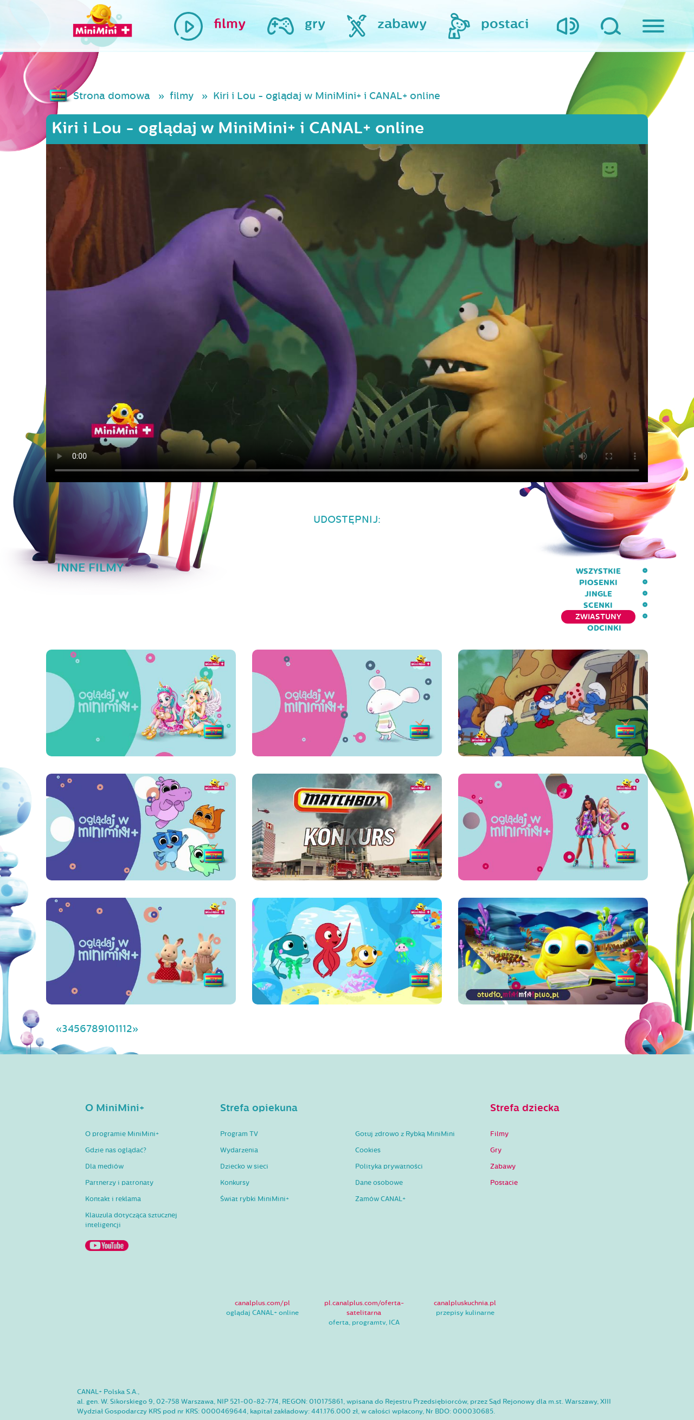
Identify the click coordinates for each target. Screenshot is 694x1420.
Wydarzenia (239, 1107)
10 (109, 986)
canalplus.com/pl (262, 1260)
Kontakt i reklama (113, 1156)
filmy (182, 96)
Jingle (441, 571)
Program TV (239, 1091)
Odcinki (631, 571)
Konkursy (234, 1140)
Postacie (504, 1140)
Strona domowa (111, 96)
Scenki (488, 571)
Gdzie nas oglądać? (115, 1107)
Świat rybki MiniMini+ (254, 1156)
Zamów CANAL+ (380, 1156)
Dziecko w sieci (244, 1123)
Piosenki (389, 571)
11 (119, 986)
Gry (496, 1107)
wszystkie (329, 571)
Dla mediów (104, 1123)
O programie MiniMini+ (122, 1091)
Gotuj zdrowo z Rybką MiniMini (405, 1091)
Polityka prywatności (389, 1123)
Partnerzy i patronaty (119, 1140)
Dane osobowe (379, 1140)
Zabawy (503, 1123)
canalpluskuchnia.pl (465, 1260)
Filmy (499, 1091)
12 (127, 986)
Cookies (368, 1107)
